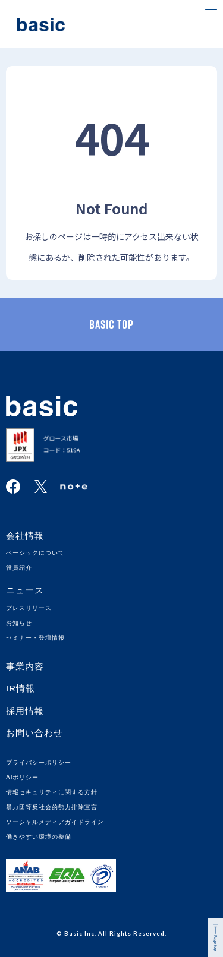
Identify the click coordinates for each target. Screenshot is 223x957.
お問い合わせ (34, 733)
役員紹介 (19, 567)
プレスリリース (29, 608)
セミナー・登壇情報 (35, 637)
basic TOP (111, 324)
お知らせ (19, 623)
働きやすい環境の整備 (38, 836)
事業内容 (25, 666)
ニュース (25, 590)
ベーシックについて (35, 552)
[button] (211, 12)
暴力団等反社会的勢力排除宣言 (52, 807)
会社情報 (25, 535)
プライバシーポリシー (38, 762)
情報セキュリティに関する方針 (52, 792)
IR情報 (20, 688)
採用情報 (25, 711)
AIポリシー (22, 777)
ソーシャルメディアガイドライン (55, 822)
